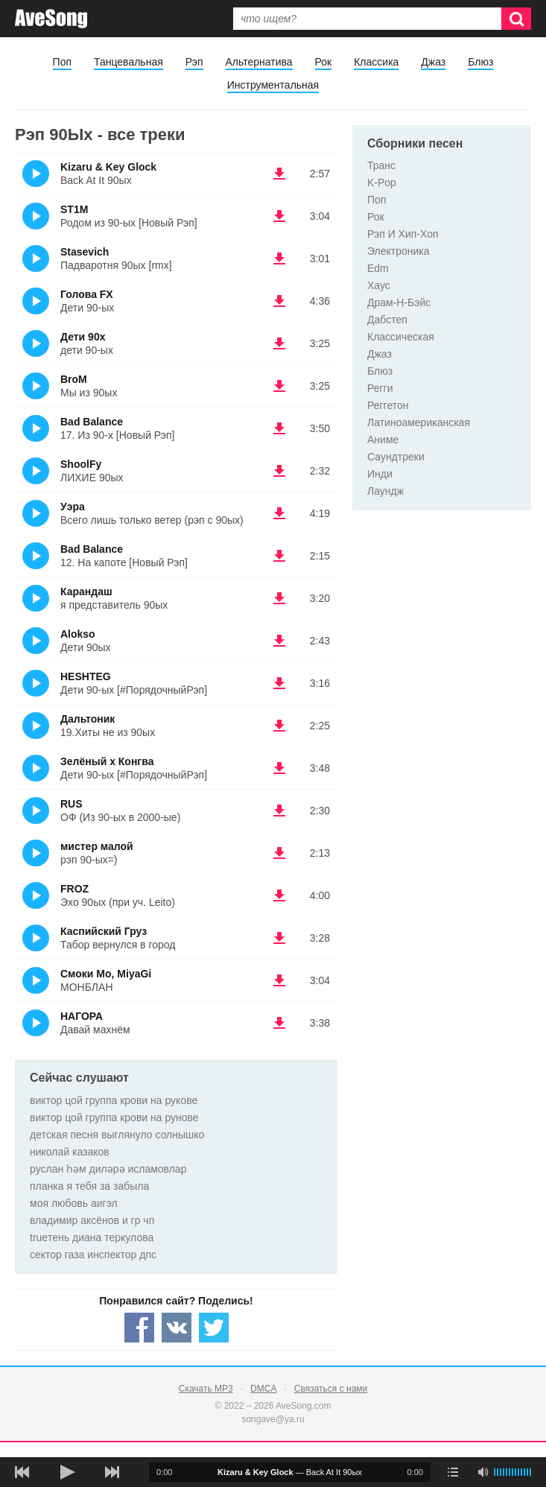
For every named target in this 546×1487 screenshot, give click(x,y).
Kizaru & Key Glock (108, 167)
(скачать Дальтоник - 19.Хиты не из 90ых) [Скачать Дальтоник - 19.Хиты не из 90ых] (279, 725)
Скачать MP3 (206, 1388)
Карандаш (86, 591)
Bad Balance (91, 422)
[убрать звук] (482, 1472)
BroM (73, 379)
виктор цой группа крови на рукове (113, 1100)
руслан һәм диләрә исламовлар (108, 1169)
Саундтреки (396, 457)
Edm (378, 268)
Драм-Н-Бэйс (399, 302)
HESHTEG (85, 676)
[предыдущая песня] (22, 1472)
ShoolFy (80, 464)
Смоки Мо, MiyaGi (105, 974)
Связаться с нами (330, 1388)
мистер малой (96, 846)
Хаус (378, 285)
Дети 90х (82, 337)
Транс (381, 165)
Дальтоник (87, 719)
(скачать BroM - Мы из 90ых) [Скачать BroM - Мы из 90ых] (279, 385)
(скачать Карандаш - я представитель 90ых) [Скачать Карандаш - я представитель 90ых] (279, 598)
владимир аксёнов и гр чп (92, 1220)
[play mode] (452, 1472)
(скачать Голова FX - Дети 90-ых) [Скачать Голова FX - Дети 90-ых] (279, 301)
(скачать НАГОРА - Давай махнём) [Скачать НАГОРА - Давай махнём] (279, 1022)
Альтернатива (259, 62)
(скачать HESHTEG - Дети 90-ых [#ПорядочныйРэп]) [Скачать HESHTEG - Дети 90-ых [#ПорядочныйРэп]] (279, 683)
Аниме (383, 440)
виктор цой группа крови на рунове (114, 1117)
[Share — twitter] (214, 1327)
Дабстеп (387, 320)
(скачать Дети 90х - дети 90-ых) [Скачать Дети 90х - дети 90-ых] (279, 343)
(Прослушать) (35, 173)
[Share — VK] (176, 1327)
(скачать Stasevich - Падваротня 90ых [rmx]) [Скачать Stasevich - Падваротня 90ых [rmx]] (279, 258)
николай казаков (69, 1152)
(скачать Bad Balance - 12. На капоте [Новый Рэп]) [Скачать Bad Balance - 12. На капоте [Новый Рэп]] (279, 555)
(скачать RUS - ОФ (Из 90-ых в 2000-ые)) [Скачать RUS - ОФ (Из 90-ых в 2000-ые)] (279, 810)
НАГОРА (81, 1016)
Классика (376, 62)
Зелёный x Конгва (106, 761)
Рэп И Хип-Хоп (403, 234)
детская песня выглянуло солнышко (117, 1135)
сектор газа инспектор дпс (93, 1255)
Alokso (77, 634)
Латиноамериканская (418, 422)
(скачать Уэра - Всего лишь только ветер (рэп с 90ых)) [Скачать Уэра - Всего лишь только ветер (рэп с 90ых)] (279, 513)
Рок (323, 62)
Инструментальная (273, 85)
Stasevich (84, 252)
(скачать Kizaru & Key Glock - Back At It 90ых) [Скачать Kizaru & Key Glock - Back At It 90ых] (279, 173)
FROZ (74, 889)
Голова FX (86, 294)
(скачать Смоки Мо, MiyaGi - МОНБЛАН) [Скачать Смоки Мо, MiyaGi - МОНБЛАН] (279, 980)
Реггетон (388, 405)
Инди (380, 474)
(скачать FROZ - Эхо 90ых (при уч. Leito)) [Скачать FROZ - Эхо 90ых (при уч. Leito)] (279, 895)
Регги (380, 388)
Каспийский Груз (103, 931)
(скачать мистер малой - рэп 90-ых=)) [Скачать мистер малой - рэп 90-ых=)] (279, 853)
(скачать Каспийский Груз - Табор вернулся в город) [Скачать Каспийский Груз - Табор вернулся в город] (279, 938)
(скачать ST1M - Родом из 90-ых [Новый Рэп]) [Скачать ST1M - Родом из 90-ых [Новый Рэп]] (279, 216)
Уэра (72, 507)
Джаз (433, 62)
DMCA (263, 1388)
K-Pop (381, 182)
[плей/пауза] (67, 1472)
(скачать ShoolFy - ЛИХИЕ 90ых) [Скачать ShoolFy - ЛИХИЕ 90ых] (279, 470)
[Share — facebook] (139, 1327)
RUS (71, 804)
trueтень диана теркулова (91, 1237)
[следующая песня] (111, 1472)
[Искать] (516, 18)
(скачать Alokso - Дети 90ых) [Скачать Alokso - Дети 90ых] (279, 640)
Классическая (400, 337)
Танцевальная (128, 62)
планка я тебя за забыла (89, 1186)
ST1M (74, 209)
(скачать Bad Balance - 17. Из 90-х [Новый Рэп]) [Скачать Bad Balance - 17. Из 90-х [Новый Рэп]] (279, 428)
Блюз (480, 62)
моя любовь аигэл (74, 1203)
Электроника (398, 251)
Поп (62, 62)
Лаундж (385, 491)
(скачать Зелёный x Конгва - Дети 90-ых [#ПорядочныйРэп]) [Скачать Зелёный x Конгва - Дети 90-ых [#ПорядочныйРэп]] (279, 768)
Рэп (194, 62)
